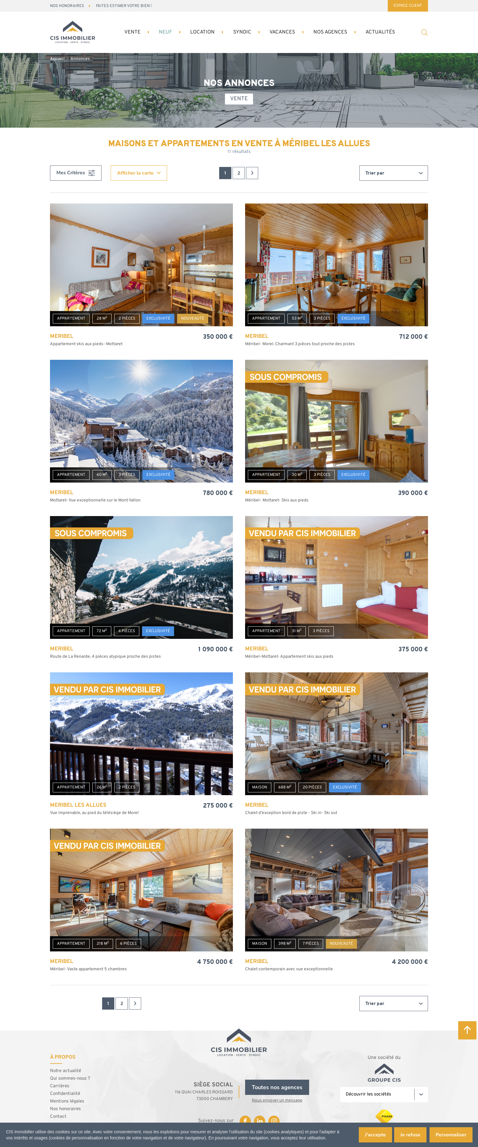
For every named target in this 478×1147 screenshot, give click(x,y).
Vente (131, 32)
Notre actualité (65, 1070)
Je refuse (410, 1134)
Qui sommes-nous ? (70, 1078)
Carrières (59, 1085)
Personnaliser (450, 1134)
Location (199, 32)
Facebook (245, 1120)
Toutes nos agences (277, 1086)
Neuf (162, 32)
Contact (58, 1116)
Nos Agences (327, 32)
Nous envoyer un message (277, 1099)
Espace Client (408, 5)
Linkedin (259, 1120)
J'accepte (373, 1134)
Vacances (278, 32)
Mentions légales (67, 1100)
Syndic (238, 32)
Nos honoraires (65, 1108)
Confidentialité (65, 1093)
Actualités (378, 32)
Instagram (274, 1120)
